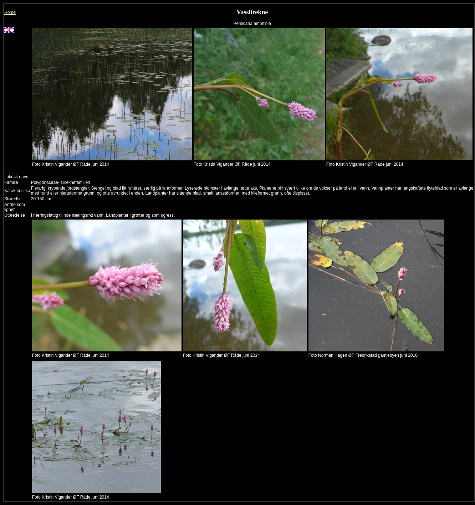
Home (10, 12)
